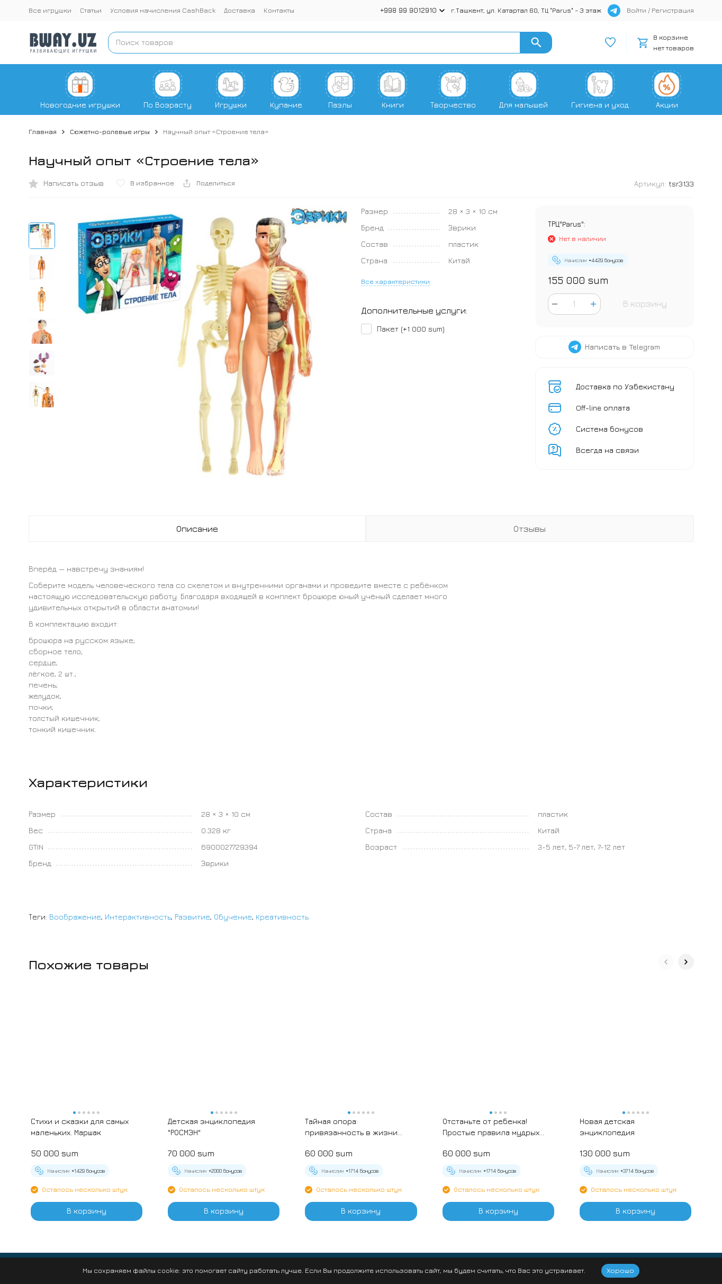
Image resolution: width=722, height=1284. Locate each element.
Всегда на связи (607, 449)
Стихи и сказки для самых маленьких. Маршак (80, 1127)
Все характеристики (395, 281)
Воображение (75, 916)
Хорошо (620, 1270)
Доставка (239, 10)
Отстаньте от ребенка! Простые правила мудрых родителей (491, 1127)
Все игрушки (50, 10)
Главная (43, 131)
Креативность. (283, 916)
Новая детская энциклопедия (607, 1127)
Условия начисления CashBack (162, 10)
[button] (666, 962)
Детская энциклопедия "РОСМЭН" (211, 1127)
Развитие (192, 916)
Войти (636, 10)
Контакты (279, 10)
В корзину (645, 303)
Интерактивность (138, 916)
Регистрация (673, 10)
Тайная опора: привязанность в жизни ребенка (351, 1127)
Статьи (91, 10)
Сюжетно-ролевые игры (110, 131)
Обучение (233, 916)
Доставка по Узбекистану (625, 386)
